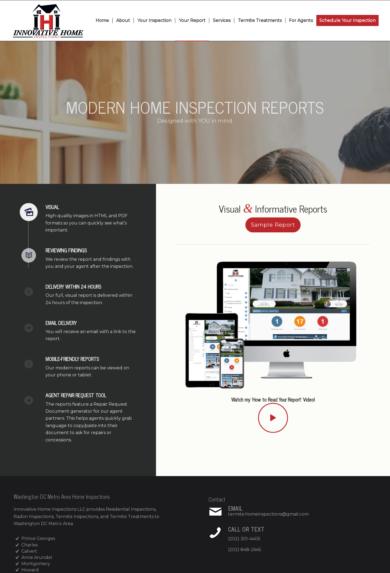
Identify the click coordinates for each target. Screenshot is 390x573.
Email (235, 508)
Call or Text (246, 529)
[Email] (215, 512)
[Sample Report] (273, 224)
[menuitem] (102, 20)
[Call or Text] (215, 532)
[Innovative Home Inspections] (48, 20)
